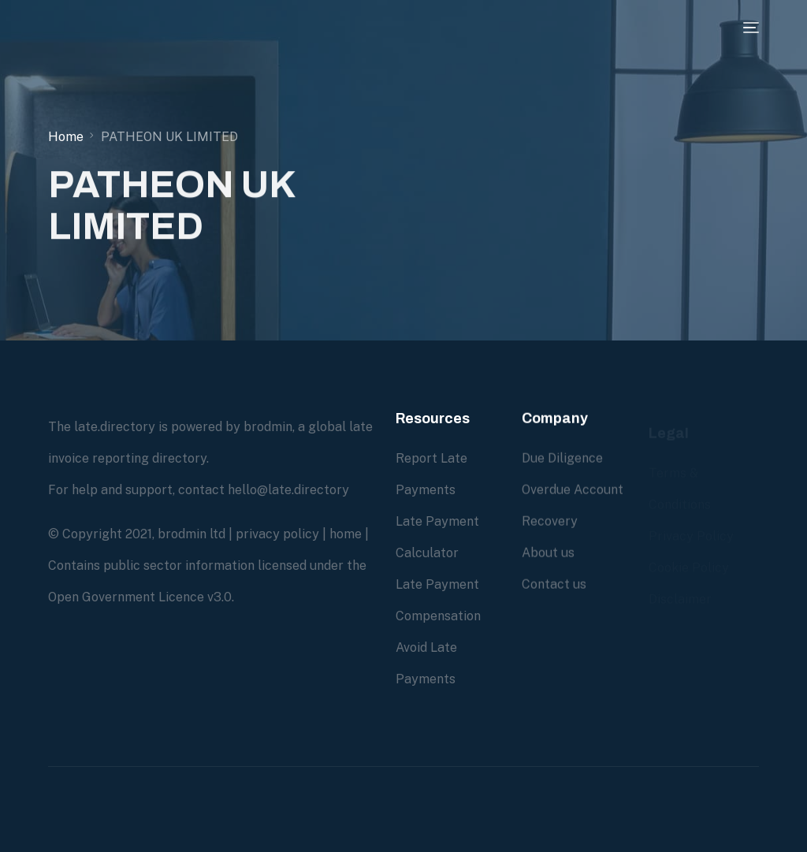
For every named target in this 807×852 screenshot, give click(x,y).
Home (66, 136)
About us (548, 552)
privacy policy (277, 533)
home (345, 533)
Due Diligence (562, 458)
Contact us (554, 584)
